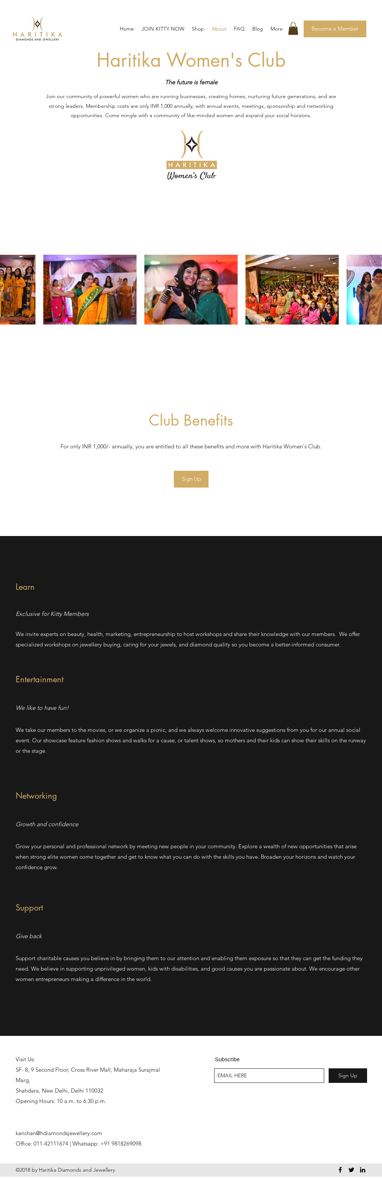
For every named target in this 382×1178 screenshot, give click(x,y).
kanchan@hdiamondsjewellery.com (59, 1133)
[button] (293, 28)
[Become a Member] (335, 29)
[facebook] (340, 1170)
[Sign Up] (191, 479)
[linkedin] (362, 1170)
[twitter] (351, 1170)
